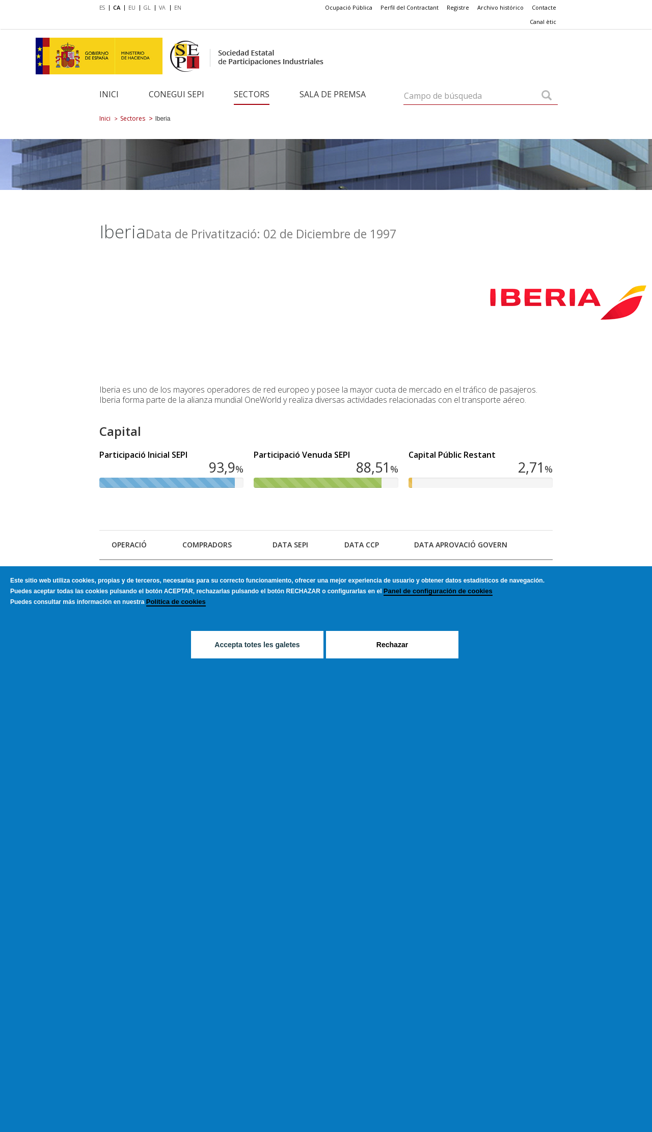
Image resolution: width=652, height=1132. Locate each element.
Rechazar (392, 645)
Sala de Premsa (333, 94)
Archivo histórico (500, 7)
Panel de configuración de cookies (438, 591)
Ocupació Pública (348, 7)
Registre (458, 7)
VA (162, 7)
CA (116, 7)
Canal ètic (543, 21)
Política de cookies (176, 601)
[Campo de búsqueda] (546, 96)
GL (147, 7)
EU (131, 7)
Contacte (544, 7)
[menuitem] (104, 8)
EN (177, 7)
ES (102, 7)
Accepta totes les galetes (257, 645)
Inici (109, 94)
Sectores (132, 118)
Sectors (251, 94)
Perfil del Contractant (410, 7)
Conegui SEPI (176, 94)
